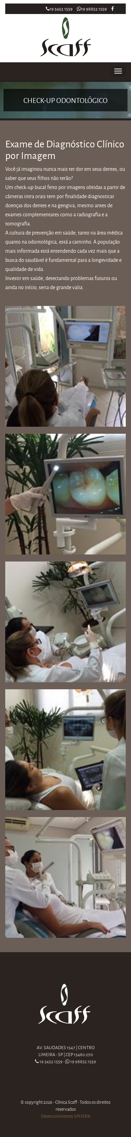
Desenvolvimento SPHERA (65, 1116)
